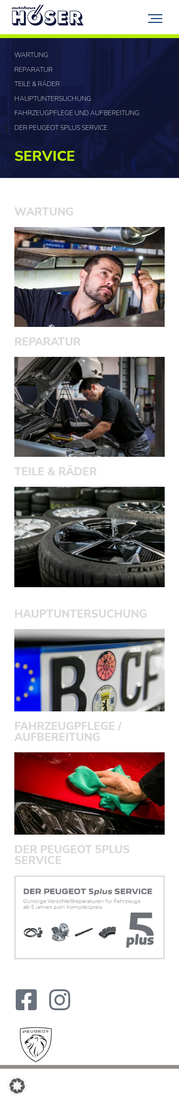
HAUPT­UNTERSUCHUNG (80, 614)
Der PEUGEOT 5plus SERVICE (60, 127)
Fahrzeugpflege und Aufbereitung (76, 113)
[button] (17, 1086)
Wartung (31, 54)
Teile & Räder (37, 84)
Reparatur (33, 69)
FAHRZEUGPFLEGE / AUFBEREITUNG (68, 732)
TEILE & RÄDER (55, 471)
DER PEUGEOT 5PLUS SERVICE (72, 855)
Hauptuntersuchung (52, 98)
